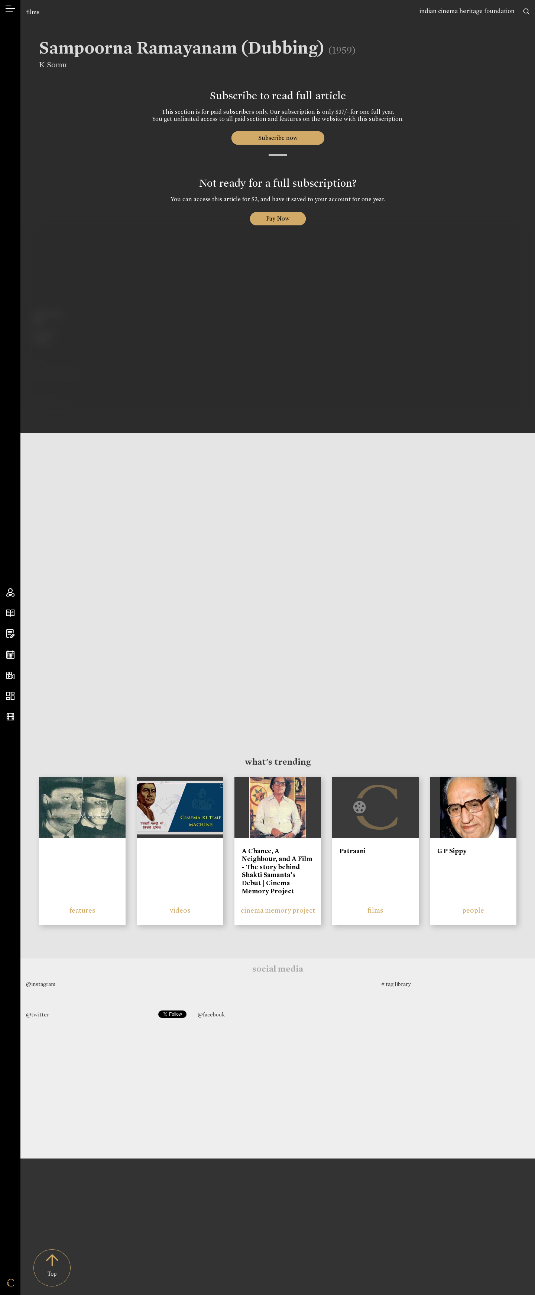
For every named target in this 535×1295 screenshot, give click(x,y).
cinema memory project (278, 910)
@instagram (40, 984)
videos (180, 910)
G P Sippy (452, 851)
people (473, 910)
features (82, 910)
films (32, 12)
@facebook (211, 1014)
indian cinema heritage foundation (467, 11)
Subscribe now (278, 137)
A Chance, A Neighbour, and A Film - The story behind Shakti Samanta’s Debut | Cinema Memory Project (277, 871)
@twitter (37, 1014)
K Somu (47, 65)
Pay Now (278, 218)
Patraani (353, 851)
